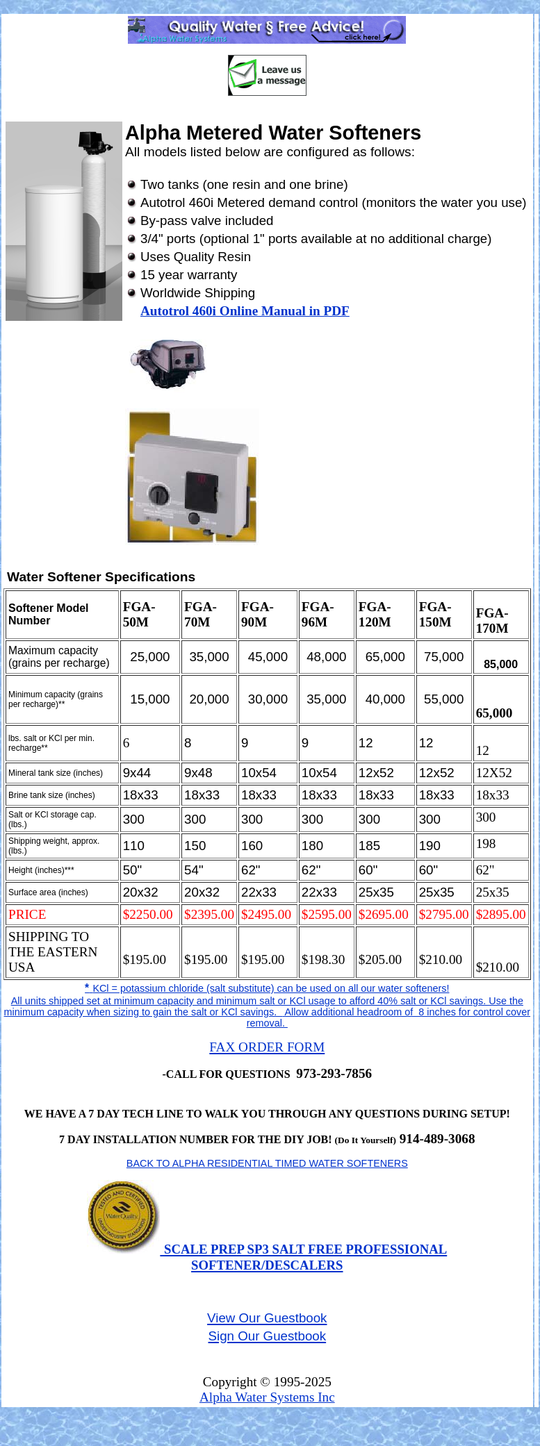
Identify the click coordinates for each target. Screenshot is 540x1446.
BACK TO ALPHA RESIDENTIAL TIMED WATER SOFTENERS (267, 1163)
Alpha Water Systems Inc (267, 1397)
